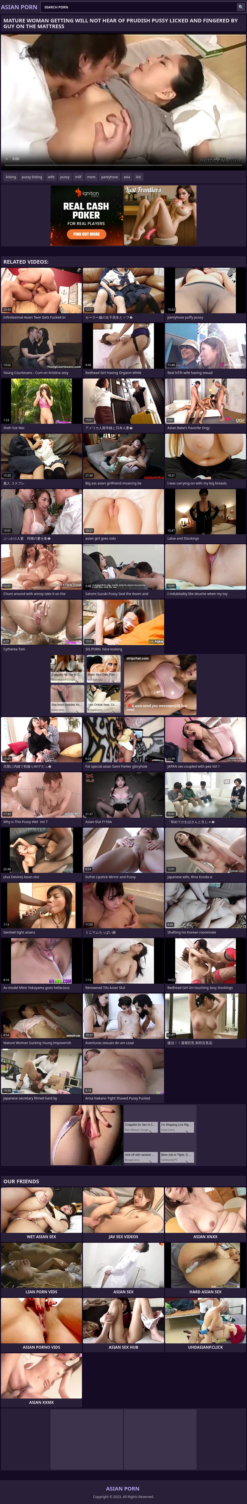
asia (127, 177)
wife (51, 177)
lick (138, 177)
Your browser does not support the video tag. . (123, 101)
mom (91, 177)
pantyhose (109, 177)
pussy (64, 177)
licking (11, 177)
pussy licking (32, 177)
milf (78, 177)
